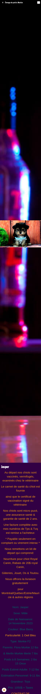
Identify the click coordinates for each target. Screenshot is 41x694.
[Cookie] (4, 690)
